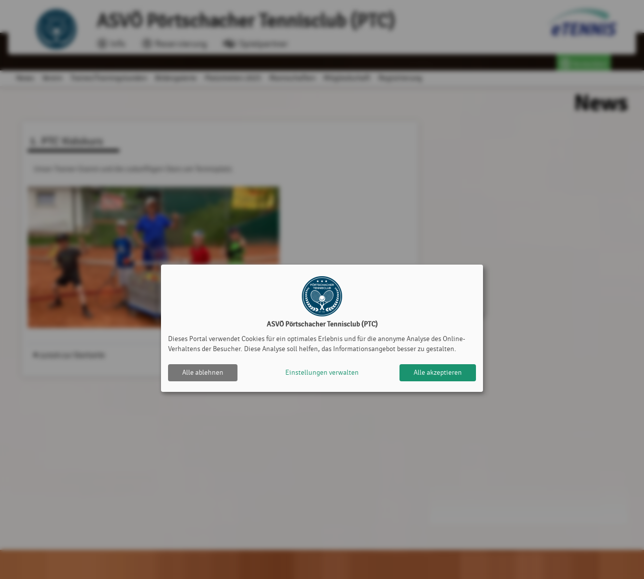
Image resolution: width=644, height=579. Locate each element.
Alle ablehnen (202, 372)
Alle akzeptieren (438, 372)
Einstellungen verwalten (322, 372)
